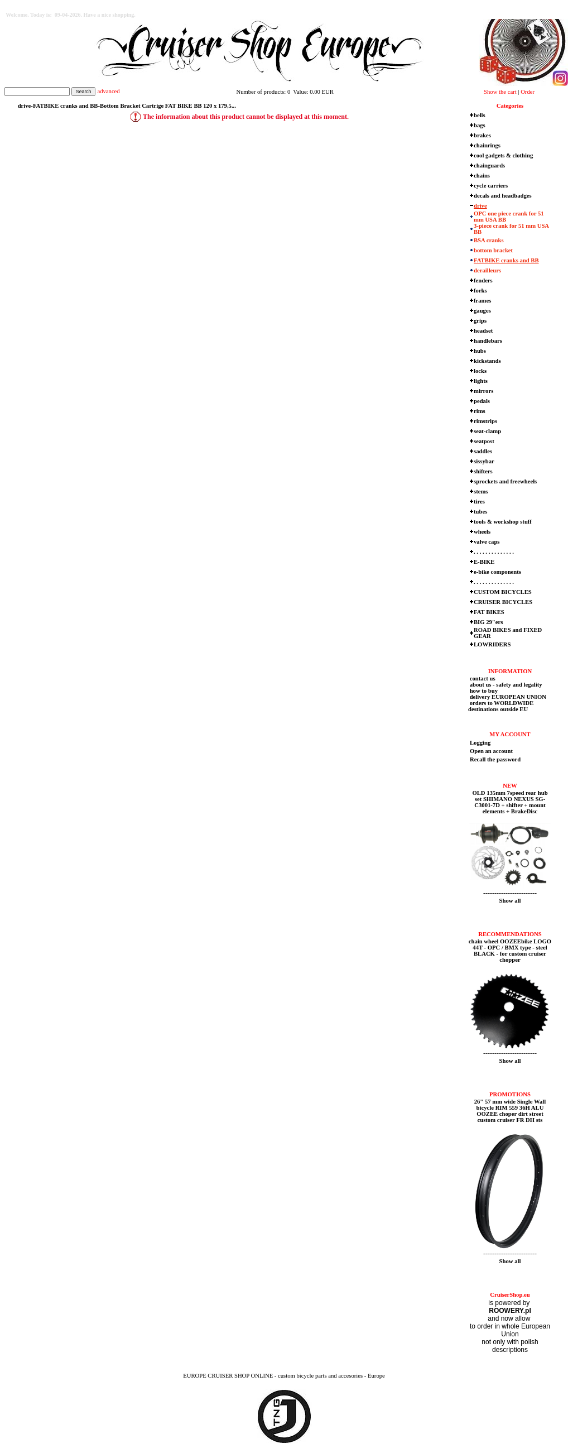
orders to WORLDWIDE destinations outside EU (500, 706)
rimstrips (485, 421)
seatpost (484, 441)
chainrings (487, 145)
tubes (480, 512)
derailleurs (487, 270)
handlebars (488, 341)
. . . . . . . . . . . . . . (494, 552)
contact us (481, 678)
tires (479, 501)
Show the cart (500, 92)
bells (479, 115)
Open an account (491, 751)
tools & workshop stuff (503, 522)
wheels (482, 532)
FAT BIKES (489, 612)
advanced (108, 91)
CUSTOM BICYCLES (503, 592)
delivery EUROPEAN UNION (507, 697)
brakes (482, 135)
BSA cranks (489, 240)
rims (479, 411)
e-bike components (497, 572)
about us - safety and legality (505, 685)
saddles (483, 451)
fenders (483, 280)
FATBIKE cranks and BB (506, 260)
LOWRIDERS (492, 644)
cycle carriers (491, 186)
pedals (482, 401)
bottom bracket (493, 250)
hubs (480, 351)
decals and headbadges (503, 196)
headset (483, 331)
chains (482, 175)
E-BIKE (484, 562)
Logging (480, 743)
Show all (510, 901)
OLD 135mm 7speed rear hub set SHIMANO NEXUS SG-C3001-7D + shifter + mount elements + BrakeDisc (509, 802)
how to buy (483, 691)
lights (481, 381)
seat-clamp (487, 431)
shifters (483, 471)
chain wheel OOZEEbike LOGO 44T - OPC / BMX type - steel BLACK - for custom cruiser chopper (510, 950)
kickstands (487, 361)
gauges (482, 311)
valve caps (486, 542)
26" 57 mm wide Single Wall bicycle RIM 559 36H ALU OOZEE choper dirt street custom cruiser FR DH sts (510, 1111)
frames (482, 301)
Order (528, 92)
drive (480, 206)
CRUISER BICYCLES (503, 602)
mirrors (483, 391)
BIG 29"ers (488, 622)
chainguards (489, 165)
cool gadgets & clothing (503, 155)
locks (480, 371)
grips (480, 321)
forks (480, 290)
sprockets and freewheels (505, 481)
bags (479, 125)
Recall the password (495, 759)
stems (481, 491)
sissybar (484, 461)
